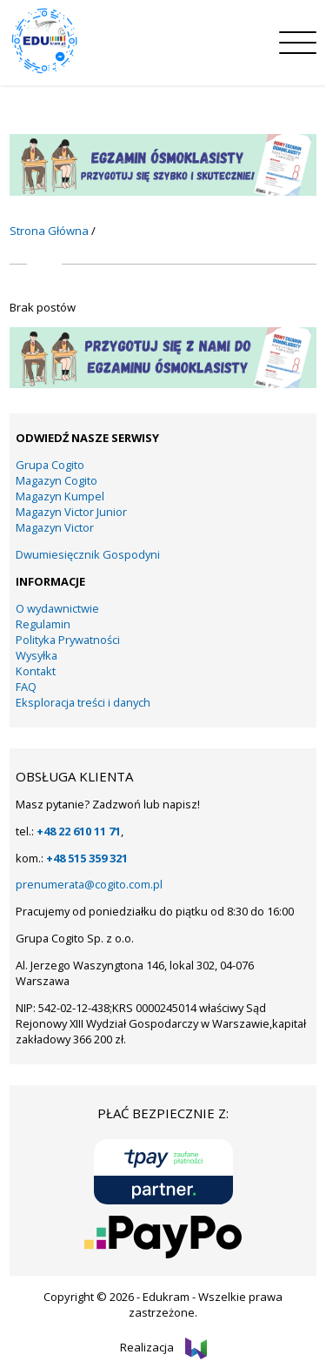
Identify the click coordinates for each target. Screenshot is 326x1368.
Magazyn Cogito (56, 480)
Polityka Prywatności (68, 639)
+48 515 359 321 (87, 858)
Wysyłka (36, 655)
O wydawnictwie (57, 608)
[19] (163, 384)
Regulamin (43, 624)
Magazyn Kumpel (60, 496)
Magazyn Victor (55, 527)
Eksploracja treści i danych (83, 702)
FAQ (26, 686)
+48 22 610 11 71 (79, 831)
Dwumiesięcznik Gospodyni (88, 554)
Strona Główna (49, 230)
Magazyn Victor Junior (71, 512)
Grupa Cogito (50, 465)
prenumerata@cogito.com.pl (89, 884)
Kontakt (36, 671)
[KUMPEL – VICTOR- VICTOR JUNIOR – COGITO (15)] (163, 191)
